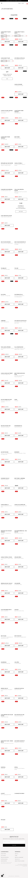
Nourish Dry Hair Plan (19, 687)
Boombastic (16, 451)
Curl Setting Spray (17, 662)
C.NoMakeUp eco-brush (19, 792)
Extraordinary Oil (18, 424)
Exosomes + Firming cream (5, 294)
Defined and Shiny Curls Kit (6, 582)
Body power (16, 136)
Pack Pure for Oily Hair (19, 713)
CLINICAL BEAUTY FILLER (5, 57)
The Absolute (3, 267)
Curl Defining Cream (18, 583)
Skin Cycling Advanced (5, 241)
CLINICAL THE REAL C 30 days (6, 556)
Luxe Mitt (3, 792)
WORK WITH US (17, 858)
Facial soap (3, 767)
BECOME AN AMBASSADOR (19, 856)
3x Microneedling (4, 33)
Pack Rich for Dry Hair (5, 424)
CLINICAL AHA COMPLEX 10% (19, 503)
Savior (15, 398)
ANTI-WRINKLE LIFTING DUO (19, 57)
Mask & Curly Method (5, 478)
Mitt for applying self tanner (6, 793)
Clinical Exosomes (18, 83)
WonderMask (3, 661)
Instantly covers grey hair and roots (7, 742)
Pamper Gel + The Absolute (19, 741)
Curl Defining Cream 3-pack (6, 189)
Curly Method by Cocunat (6, 214)
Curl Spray (16, 661)
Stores (16, 854)
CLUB (23, 3)
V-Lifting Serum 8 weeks (18, 84)
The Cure (16, 267)
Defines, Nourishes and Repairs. (6, 583)
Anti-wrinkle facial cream (5, 268)
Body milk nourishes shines (19, 609)
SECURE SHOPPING (4, 860)
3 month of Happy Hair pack (7, 109)
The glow (16, 608)
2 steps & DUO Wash (4, 716)
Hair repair (16, 399)
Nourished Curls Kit (5, 477)
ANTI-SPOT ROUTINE (4, 451)
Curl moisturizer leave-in (6, 608)
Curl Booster (17, 582)
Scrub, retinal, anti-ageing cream (20, 636)
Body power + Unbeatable (19, 477)
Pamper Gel (3, 766)
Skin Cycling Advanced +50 (20, 241)
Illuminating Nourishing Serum (19, 268)
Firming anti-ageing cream (5, 373)
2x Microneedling (17, 33)
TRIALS (19, 3)
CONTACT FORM (3, 852)
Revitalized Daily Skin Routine (7, 162)
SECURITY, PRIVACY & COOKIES (19, 860)
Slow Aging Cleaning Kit (19, 740)
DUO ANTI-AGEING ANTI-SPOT (6, 398)
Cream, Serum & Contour (18, 532)
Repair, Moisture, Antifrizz (19, 557)
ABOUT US (16, 852)
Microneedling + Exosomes (19, 58)
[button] (2, 876)
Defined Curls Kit (4, 687)
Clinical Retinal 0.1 (5, 503)
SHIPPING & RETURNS (4, 858)
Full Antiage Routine (18, 346)
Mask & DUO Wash (17, 688)
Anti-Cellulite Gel (17, 112)
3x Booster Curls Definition (6, 188)
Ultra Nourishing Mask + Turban (20, 452)
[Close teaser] (3, 874)
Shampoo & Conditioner (5, 426)
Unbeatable (3, 319)
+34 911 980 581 (3, 854)
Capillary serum (17, 556)
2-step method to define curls (6, 215)
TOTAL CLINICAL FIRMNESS (5, 346)
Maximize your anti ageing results (7, 242)
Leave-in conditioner (4, 609)
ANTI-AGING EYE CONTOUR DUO (20, 319)
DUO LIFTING (3, 293)
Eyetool (16, 766)
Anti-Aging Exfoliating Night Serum (20, 504)
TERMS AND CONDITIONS (5, 856)
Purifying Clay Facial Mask (5, 662)
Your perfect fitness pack (18, 478)
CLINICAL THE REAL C (18, 162)
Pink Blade (3, 818)
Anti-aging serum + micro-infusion (7, 58)
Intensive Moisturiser (18, 426)
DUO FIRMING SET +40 (18, 293)
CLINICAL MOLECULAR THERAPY (7, 372)
